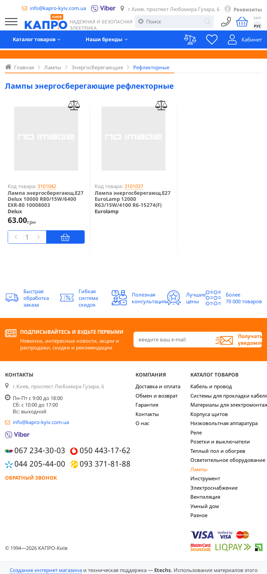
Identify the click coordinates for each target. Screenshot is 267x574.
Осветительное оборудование (227, 460)
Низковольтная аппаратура (224, 423)
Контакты (147, 414)
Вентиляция (205, 496)
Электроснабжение (214, 487)
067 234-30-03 (39, 450)
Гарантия (147, 404)
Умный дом (204, 506)
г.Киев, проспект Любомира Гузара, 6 (173, 9)
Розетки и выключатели (220, 441)
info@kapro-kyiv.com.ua (58, 8)
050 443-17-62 (105, 450)
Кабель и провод (211, 386)
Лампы (198, 469)
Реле (196, 432)
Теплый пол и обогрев (217, 450)
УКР (257, 18)
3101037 (133, 186)
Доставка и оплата (158, 386)
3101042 (46, 186)
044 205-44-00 (39, 464)
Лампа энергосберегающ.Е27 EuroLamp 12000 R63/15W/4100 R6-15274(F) (133, 199)
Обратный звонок (31, 477)
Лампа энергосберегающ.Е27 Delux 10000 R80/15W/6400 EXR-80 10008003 (46, 199)
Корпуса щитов (209, 414)
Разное (198, 515)
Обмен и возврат (157, 395)
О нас (142, 423)
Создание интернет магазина (46, 570)
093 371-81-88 (105, 464)
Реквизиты (248, 9)
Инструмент (205, 478)
